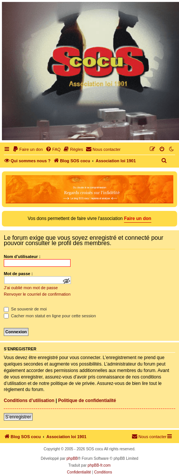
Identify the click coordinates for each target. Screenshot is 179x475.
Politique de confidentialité (87, 400)
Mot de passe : (18, 273)
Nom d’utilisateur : (22, 256)
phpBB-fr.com (99, 465)
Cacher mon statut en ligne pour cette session (50, 316)
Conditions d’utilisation (29, 400)
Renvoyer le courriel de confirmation (37, 294)
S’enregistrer (18, 417)
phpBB (72, 458)
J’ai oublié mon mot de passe (31, 287)
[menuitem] (28, 149)
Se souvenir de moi (25, 309)
